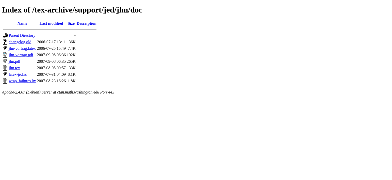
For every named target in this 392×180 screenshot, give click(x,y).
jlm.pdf (14, 61)
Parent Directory (22, 35)
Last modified (51, 23)
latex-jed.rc (18, 74)
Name (22, 23)
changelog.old (20, 42)
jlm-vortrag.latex (22, 48)
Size (71, 23)
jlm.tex (14, 68)
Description (86, 23)
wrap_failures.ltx (22, 81)
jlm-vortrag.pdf (21, 55)
